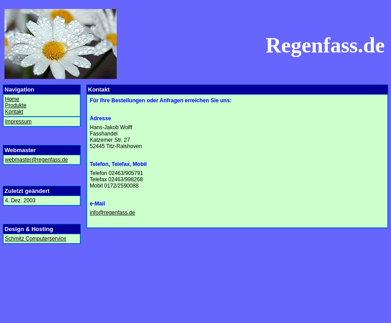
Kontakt (14, 112)
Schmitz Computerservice (35, 239)
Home (12, 99)
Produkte (15, 105)
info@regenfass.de (112, 213)
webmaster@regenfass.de (36, 160)
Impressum (18, 121)
